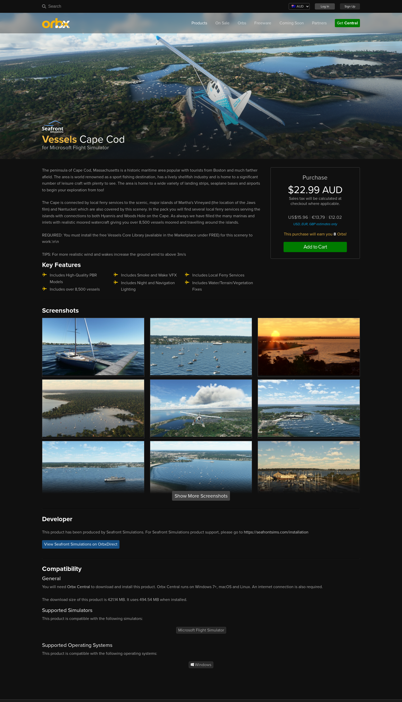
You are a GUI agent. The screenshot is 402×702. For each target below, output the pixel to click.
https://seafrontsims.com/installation (276, 532)
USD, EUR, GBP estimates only (315, 224)
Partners (319, 23)
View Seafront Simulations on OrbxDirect (80, 544)
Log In (325, 6)
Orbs (242, 23)
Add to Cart (315, 247)
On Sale (222, 23)
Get (347, 23)
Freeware (262, 23)
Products (199, 23)
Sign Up (350, 6)
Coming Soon (291, 23)
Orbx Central (78, 586)
